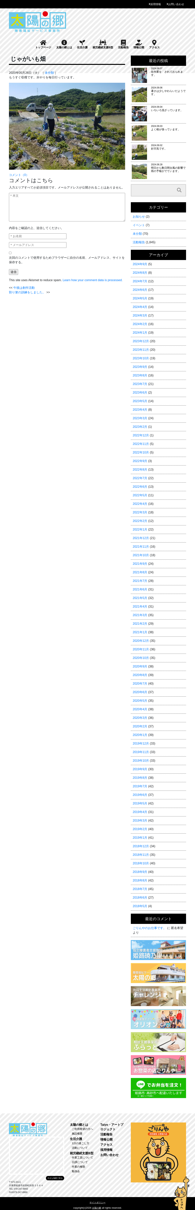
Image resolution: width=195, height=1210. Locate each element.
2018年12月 (141, 846)
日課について (80, 1162)
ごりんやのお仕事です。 (149, 928)
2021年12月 (141, 538)
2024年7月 (140, 281)
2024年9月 (140, 264)
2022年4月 (140, 503)
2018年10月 (141, 863)
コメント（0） (19, 175)
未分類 (49, 72)
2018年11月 (141, 854)
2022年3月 (140, 512)
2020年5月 (140, 700)
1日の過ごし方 (80, 1143)
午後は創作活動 (24, 287)
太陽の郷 (96, 1208)
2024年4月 (140, 307)
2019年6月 (140, 794)
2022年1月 (140, 529)
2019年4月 (140, 812)
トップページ (43, 44)
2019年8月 (140, 777)
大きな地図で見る (55, 1178)
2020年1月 (140, 735)
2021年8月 (140, 572)
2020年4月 (140, 709)
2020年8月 (140, 675)
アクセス (154, 44)
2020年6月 (140, 692)
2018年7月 (140, 889)
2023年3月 (140, 418)
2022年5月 (140, 495)
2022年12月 (141, 435)
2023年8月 (140, 375)
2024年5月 (140, 298)
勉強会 (76, 1171)
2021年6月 (140, 589)
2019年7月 (140, 786)
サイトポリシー (97, 1202)
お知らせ (139, 216)
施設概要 (77, 1133)
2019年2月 (140, 829)
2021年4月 (140, 606)
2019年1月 (140, 837)
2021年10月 (141, 555)
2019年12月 (141, 743)
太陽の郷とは (64, 44)
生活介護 (82, 44)
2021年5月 (140, 598)
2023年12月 (141, 341)
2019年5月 (140, 803)
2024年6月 (140, 289)
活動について (80, 1147)
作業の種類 (78, 1166)
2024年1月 (140, 332)
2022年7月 (140, 478)
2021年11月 (141, 546)
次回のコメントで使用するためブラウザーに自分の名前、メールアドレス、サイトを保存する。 (67, 260)
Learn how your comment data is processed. (93, 280)
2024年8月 (140, 272)
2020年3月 (140, 717)
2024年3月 (140, 315)
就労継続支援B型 (103, 44)
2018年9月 (140, 871)
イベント (139, 225)
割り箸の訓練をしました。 (27, 292)
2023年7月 (140, 384)
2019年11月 (141, 752)
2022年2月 (140, 521)
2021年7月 (140, 580)
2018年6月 (140, 897)
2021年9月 (140, 563)
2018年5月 (140, 906)
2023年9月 (140, 366)
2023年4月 (140, 409)
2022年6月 (140, 486)
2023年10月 (141, 358)
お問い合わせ (176, 4)
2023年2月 (140, 426)
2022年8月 (140, 469)
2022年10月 (141, 452)
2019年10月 (141, 760)
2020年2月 (140, 726)
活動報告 (123, 44)
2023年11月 (141, 349)
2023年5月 (140, 401)
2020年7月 (140, 683)
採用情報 (155, 4)
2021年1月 (140, 632)
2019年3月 (140, 820)
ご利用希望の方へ (82, 1128)
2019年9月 (140, 769)
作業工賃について (82, 1157)
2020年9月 (140, 666)
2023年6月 (140, 392)
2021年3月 (140, 615)
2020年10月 (141, 657)
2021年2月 (140, 623)
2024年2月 (140, 324)
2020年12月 (141, 640)
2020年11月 (141, 649)
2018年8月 (140, 880)
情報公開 (138, 44)
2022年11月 (141, 443)
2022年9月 (140, 461)
